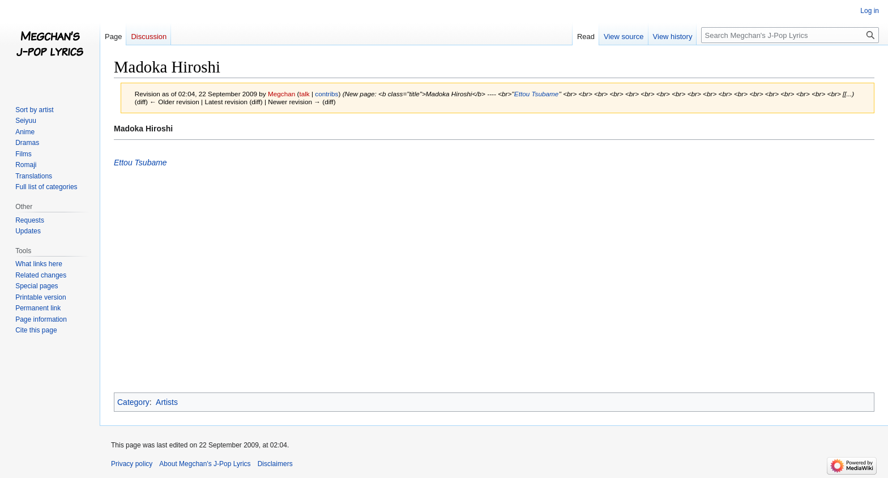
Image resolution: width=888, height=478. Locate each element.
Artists (167, 402)
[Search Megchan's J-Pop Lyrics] (790, 35)
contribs (326, 93)
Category (133, 402)
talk (304, 93)
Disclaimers (275, 464)
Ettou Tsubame (536, 93)
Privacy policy (131, 464)
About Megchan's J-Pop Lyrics (204, 464)
